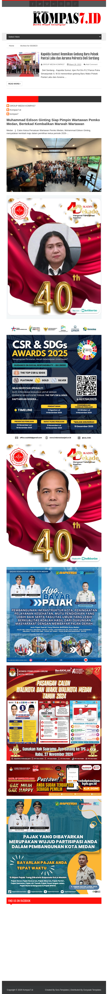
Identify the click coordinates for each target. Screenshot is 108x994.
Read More (14, 84)
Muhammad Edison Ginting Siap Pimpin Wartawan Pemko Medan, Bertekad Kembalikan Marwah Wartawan (53, 122)
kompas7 (14, 114)
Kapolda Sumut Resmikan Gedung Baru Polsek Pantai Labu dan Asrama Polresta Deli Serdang (70, 56)
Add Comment (91, 64)
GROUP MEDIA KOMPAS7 (22, 106)
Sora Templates (62, 990)
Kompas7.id (15, 110)
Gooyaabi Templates (92, 990)
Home (12, 46)
